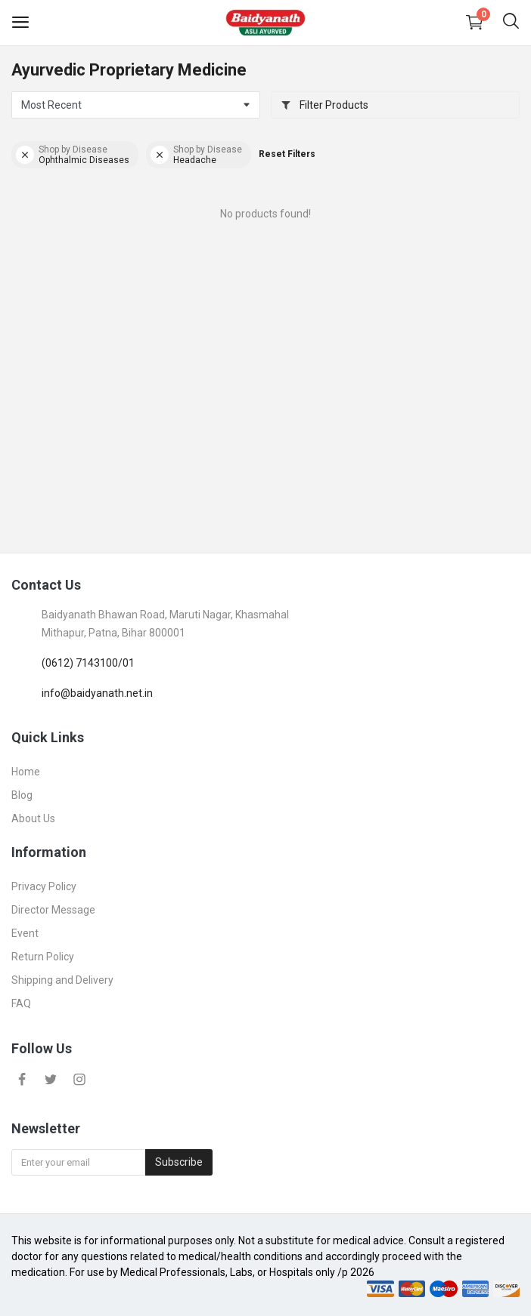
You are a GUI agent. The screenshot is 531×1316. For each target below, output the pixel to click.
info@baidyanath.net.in (97, 693)
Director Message (53, 910)
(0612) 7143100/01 (88, 663)
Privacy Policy (43, 886)
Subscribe (179, 1162)
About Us (33, 818)
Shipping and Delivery (62, 980)
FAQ (21, 1003)
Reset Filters (287, 154)
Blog (22, 795)
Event (25, 933)
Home (25, 772)
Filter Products (324, 105)
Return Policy (42, 957)
